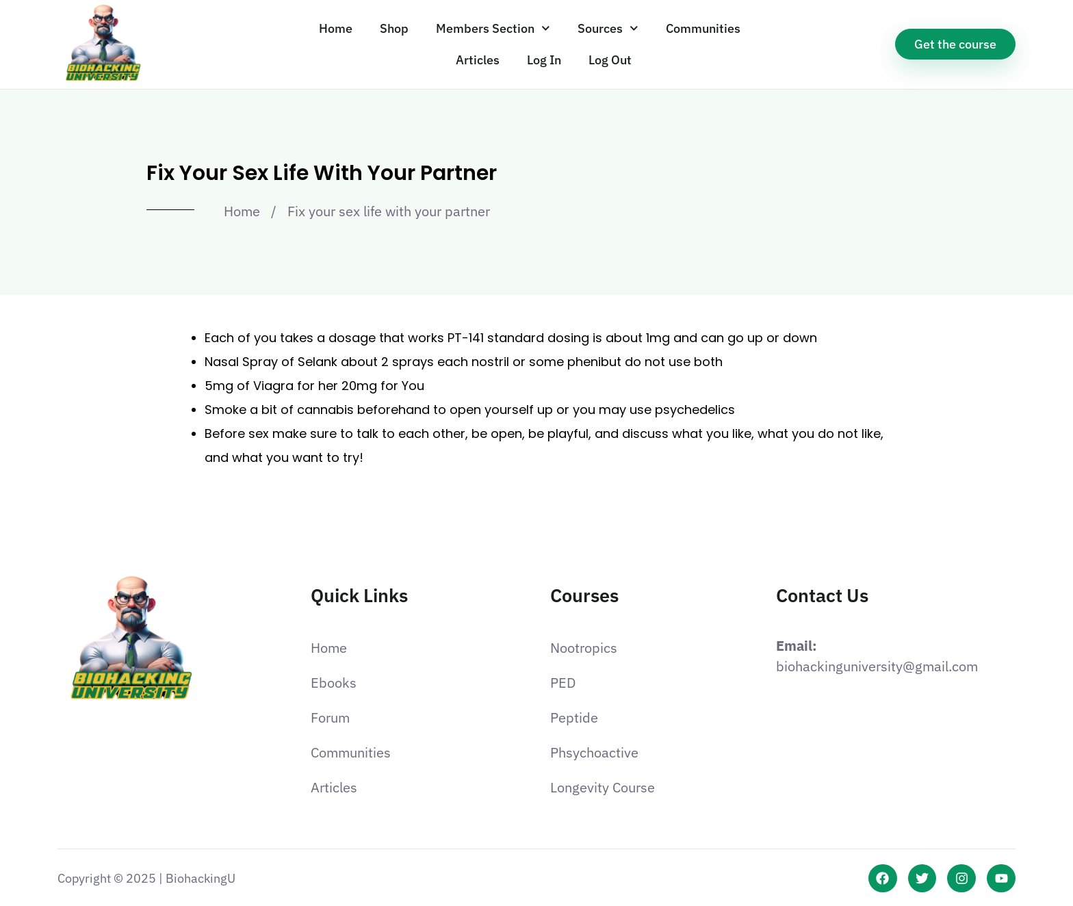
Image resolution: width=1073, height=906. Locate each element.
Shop (394, 28)
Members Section (493, 28)
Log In (544, 60)
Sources (608, 28)
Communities (703, 28)
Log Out (610, 60)
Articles (478, 60)
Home (335, 28)
